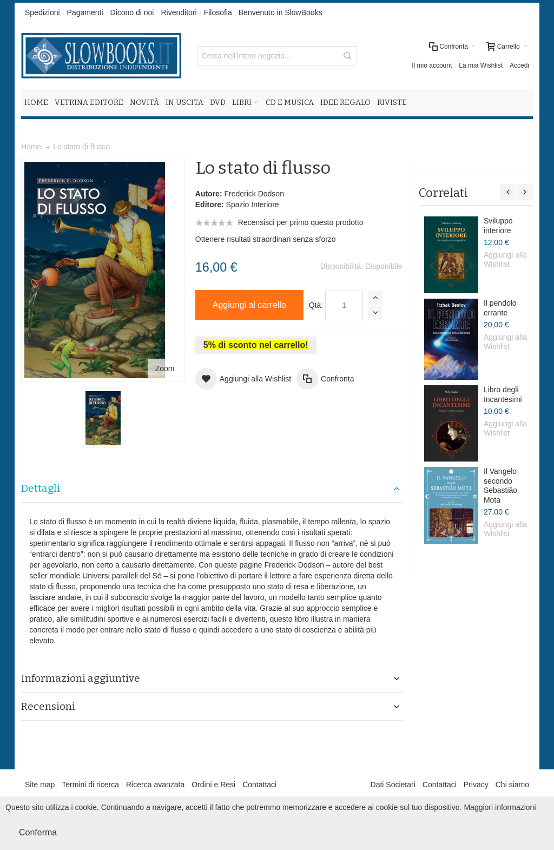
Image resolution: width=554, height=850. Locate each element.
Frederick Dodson (254, 193)
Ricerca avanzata (155, 784)
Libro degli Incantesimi (503, 394)
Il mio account (432, 65)
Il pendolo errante (500, 308)
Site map (40, 784)
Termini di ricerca (90, 784)
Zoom (165, 368)
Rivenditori (178, 12)
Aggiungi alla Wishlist (505, 260)
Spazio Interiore (252, 204)
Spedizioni (42, 12)
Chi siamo (512, 784)
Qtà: (316, 305)
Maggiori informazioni (500, 807)
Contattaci (259, 784)
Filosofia (218, 12)
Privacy (476, 784)
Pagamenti (85, 12)
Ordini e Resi (213, 784)
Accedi (519, 65)
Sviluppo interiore (498, 225)
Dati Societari (393, 784)
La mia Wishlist (481, 65)
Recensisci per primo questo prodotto (301, 222)
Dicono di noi (132, 12)
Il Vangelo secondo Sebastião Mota (500, 485)
